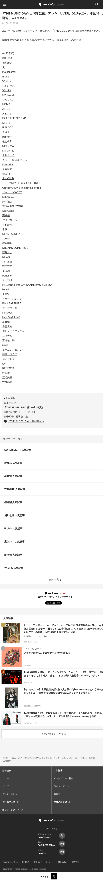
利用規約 (25, 861)
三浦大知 (7, 335)
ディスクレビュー (11, 794)
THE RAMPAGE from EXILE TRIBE (21, 183)
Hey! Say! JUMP (11, 317)
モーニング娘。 (11, 349)
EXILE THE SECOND (14, 118)
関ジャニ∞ (8, 146)
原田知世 (7, 280)
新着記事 (6, 770)
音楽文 (57, 794)
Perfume (7, 275)
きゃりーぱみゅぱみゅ (14, 160)
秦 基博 (6, 271)
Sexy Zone (8, 210)
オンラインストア (11, 809)
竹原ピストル (9, 220)
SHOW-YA (8, 197)
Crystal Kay (32, 285)
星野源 (6, 322)
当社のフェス (8, 801)
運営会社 (75, 861)
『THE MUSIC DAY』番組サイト (26, 421)
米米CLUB (8, 178)
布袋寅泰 (7, 326)
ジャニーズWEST (12, 192)
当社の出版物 (60, 801)
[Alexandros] (9, 72)
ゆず (4, 363)
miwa (5, 345)
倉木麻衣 (7, 169)
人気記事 (58, 770)
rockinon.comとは (10, 861)
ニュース (6, 778)
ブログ (5, 786)
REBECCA (8, 368)
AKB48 (6, 109)
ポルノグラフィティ (13, 331)
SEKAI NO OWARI (12, 206)
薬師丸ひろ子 (9, 354)
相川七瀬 (7, 58)
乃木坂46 (7, 261)
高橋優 (6, 215)
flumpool (7, 312)
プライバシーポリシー (43, 861)
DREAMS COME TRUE (15, 247)
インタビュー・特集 (63, 778)
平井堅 (6, 294)
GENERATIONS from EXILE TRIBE (21, 187)
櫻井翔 (40, 40)
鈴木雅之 (7, 201)
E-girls (5, 76)
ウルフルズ (8, 99)
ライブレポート (61, 786)
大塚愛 (6, 132)
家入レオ (7, 81)
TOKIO (6, 238)
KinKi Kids (7, 164)
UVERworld (8, 95)
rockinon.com (51, 4)
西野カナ (7, 252)
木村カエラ (8, 155)
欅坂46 (6, 173)
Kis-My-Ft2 (8, 150)
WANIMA (7, 382)
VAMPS (6, 90)
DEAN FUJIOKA (11, 234)
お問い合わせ (62, 861)
